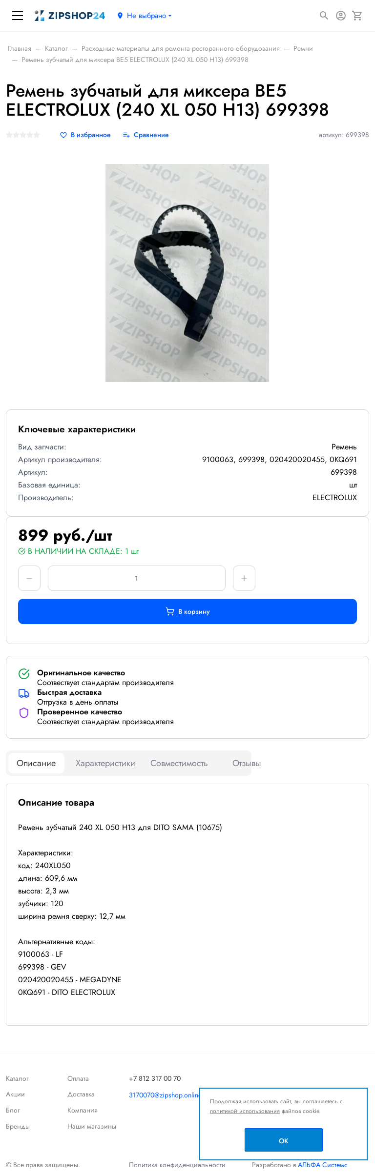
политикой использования (245, 1111)
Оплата (78, 1078)
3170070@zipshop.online (165, 1095)
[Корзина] (357, 15)
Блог (13, 1110)
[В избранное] (85, 135)
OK (284, 1141)
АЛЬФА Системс (322, 1165)
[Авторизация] (341, 15)
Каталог (17, 1078)
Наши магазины (91, 1126)
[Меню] (17, 15)
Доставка (81, 1094)
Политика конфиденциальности (177, 1165)
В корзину (188, 611)
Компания (82, 1110)
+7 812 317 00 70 (155, 1078)
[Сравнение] (146, 135)
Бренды (18, 1126)
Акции (15, 1094)
